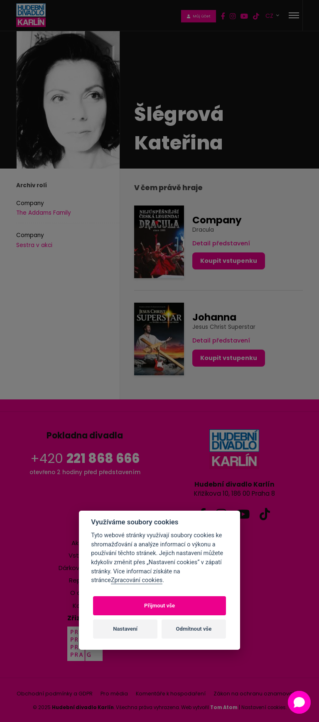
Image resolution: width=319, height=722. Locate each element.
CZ (270, 15)
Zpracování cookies (136, 580)
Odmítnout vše (194, 629)
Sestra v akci (34, 245)
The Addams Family (43, 212)
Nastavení (125, 629)
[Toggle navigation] (293, 15)
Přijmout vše (159, 605)
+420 (85, 458)
